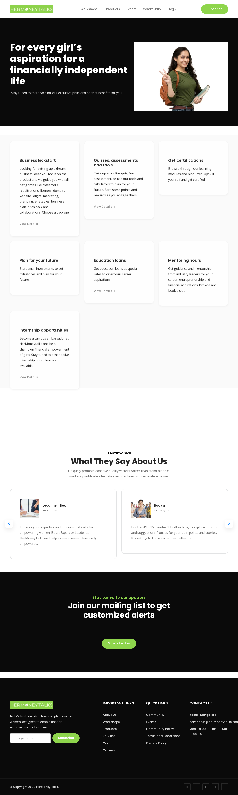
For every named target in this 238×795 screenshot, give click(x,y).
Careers (109, 750)
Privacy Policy (156, 743)
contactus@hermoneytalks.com (209, 722)
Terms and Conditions (163, 736)
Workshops (111, 722)
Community (152, 9)
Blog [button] (170, 9)
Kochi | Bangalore (203, 715)
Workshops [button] (89, 9)
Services (109, 736)
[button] (229, 524)
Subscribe (215, 9)
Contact (109, 743)
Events (131, 9)
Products (113, 9)
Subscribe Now (119, 643)
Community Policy (160, 729)
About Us (110, 715)
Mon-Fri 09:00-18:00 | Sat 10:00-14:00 (208, 731)
